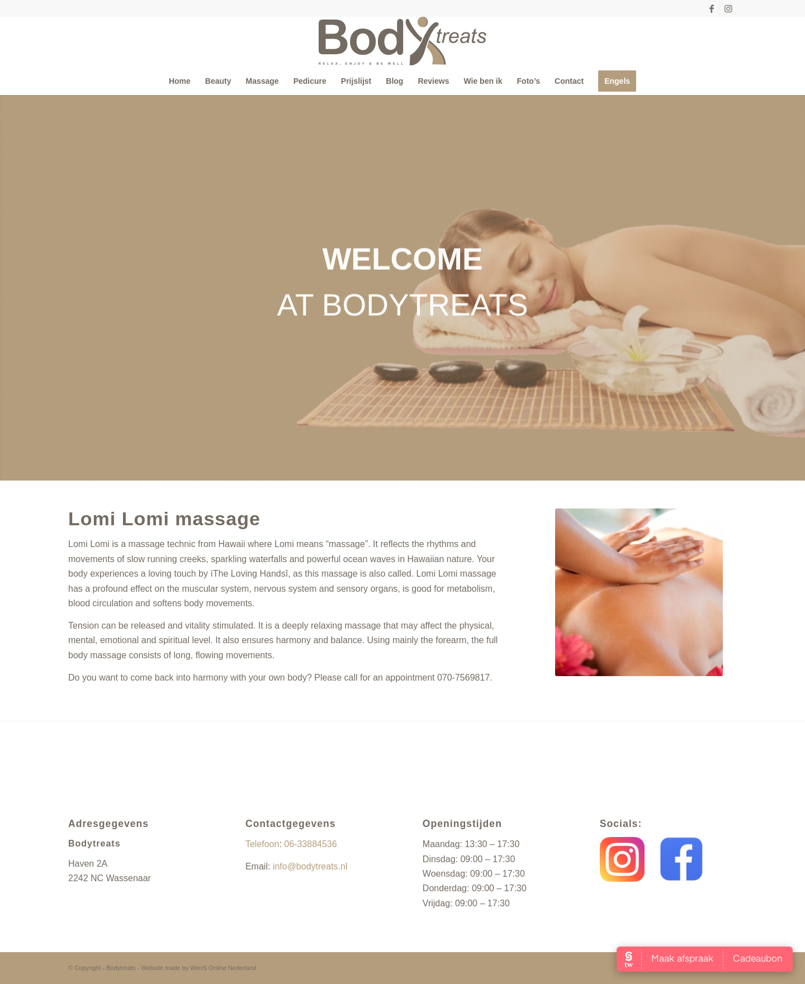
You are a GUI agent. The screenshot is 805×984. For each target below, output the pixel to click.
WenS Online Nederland (223, 967)
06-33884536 (310, 844)
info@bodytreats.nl (310, 866)
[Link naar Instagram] (728, 8)
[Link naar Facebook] (711, 8)
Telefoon (262, 844)
